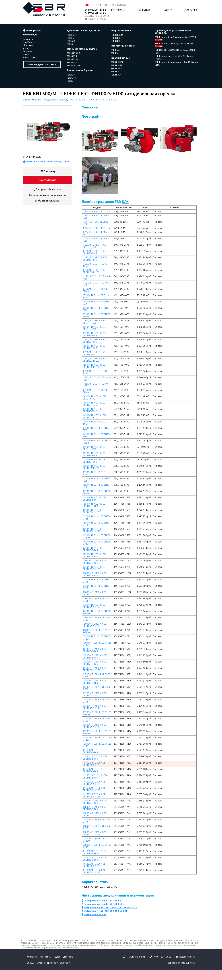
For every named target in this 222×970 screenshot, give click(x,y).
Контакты (118, 10)
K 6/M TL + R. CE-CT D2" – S (96, 211)
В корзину (47, 171)
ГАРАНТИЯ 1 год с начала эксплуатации (46, 161)
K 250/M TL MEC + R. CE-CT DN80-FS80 (95, 353)
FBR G (70, 44)
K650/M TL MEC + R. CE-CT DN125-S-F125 (94, 530)
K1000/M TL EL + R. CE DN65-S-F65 (97, 599)
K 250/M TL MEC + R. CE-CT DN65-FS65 (95, 340)
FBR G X (71, 41)
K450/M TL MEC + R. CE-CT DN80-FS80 (94, 410)
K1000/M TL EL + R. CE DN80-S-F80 (97, 618)
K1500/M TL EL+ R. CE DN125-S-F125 (97, 745)
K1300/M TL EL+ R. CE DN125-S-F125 (97, 738)
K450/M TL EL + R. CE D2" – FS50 (96, 422)
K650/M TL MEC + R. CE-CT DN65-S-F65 (94, 498)
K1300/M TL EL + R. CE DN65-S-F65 (97, 675)
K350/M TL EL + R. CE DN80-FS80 (96, 309)
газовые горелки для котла (82, 49)
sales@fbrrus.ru (97, 18)
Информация (30, 34)
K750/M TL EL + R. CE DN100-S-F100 (97, 612)
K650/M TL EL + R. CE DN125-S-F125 (97, 542)
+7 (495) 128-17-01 (95, 13)
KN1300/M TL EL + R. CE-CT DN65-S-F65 (95, 751)
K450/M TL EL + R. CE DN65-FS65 (96, 429)
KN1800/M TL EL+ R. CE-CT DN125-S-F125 (94, 871)
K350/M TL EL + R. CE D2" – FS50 (96, 296)
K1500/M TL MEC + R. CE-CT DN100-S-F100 (95, 694)
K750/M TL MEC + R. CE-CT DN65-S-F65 (94, 549)
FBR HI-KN (116, 74)
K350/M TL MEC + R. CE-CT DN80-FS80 (94, 347)
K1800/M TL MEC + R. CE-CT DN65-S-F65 (95, 801)
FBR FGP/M (72, 34)
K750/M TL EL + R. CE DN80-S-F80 (96, 587)
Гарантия (27, 51)
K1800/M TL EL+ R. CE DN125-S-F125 (97, 846)
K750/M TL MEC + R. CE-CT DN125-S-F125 (94, 606)
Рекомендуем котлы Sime (42, 64)
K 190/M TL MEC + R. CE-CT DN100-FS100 (95, 271)
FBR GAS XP (73, 59)
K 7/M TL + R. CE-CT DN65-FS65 (96, 233)
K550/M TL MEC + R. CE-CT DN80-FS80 (94, 460)
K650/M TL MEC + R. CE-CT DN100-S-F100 (94, 511)
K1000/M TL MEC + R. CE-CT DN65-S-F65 (95, 561)
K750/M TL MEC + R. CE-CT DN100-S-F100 (94, 568)
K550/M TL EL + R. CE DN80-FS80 (96, 486)
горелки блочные (120, 58)
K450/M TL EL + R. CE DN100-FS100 (97, 441)
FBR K (70, 80)
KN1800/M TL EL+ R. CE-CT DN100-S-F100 (94, 865)
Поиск (26, 54)
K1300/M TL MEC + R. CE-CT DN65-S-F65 (95, 650)
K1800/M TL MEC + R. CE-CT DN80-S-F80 (95, 808)
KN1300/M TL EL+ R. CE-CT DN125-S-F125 (94, 782)
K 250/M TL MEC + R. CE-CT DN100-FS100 (95, 359)
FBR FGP (71, 38)
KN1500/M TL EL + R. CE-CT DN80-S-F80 (95, 776)
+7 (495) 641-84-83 (95, 10)
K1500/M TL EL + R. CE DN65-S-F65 (97, 700)
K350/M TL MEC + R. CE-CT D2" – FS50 (94, 328)
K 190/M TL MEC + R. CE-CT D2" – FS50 (95, 246)
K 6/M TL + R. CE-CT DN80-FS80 (96, 223)
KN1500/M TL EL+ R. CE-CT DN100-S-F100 (94, 789)
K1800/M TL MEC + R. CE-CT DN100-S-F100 (95, 814)
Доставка (190, 10)
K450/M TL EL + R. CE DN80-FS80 (96, 435)
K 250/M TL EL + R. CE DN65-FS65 (97, 384)
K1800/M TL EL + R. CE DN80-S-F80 (97, 827)
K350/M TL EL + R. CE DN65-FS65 (96, 302)
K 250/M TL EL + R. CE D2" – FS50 (96, 372)
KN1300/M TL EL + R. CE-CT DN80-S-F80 (95, 757)
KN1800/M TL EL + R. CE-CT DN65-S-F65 (95, 852)
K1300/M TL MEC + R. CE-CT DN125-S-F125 (95, 707)
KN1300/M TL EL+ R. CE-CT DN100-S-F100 (94, 763)
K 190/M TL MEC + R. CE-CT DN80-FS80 (95, 258)
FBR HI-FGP (116, 65)
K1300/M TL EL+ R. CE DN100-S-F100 (97, 713)
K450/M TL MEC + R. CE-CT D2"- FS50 (94, 397)
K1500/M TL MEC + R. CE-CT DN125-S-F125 (95, 726)
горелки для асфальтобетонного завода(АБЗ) (173, 31)
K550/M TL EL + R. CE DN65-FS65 (96, 479)
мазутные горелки (121, 30)
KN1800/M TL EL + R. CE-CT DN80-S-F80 (95, 858)
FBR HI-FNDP (117, 62)
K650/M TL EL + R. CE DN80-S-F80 (96, 523)
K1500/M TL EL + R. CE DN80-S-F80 (97, 719)
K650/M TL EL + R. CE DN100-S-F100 (97, 536)
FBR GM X (71, 77)
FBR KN (114, 53)
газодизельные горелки (80, 70)
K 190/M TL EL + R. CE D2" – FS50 (96, 264)
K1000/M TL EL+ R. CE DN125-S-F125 (97, 643)
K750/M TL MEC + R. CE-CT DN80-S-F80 (94, 555)
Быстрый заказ (47, 180)
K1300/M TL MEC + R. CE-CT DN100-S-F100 (95, 669)
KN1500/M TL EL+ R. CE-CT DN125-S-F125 (94, 795)
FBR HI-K (115, 71)
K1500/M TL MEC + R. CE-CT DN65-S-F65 (95, 662)
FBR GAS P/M (73, 65)
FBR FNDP (115, 38)
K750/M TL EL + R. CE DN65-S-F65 (96, 580)
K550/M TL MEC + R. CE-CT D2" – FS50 (94, 448)
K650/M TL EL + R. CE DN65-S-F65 (96, 517)
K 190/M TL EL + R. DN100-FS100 (96, 290)
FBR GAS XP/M (74, 53)
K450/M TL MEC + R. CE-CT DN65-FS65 (94, 403)
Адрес (168, 10)
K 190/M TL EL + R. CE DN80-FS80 (97, 283)
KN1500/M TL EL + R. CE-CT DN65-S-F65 (95, 770)
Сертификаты (32, 30)
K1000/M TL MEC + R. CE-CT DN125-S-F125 (95, 625)
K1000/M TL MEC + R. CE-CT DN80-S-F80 (95, 574)
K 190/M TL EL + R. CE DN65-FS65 (97, 277)
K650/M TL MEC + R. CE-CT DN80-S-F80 (94, 504)
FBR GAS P (72, 56)
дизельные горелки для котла (83, 30)
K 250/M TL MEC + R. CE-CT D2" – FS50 (95, 321)
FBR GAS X (72, 62)
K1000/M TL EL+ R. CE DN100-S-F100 (97, 631)
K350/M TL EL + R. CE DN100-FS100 (97, 315)
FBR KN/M (116, 50)
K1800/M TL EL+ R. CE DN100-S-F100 (97, 839)
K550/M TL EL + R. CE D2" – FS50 (96, 473)
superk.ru (190, 962)
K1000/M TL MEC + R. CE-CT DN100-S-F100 (95, 593)
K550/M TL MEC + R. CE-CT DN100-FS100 (94, 467)
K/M (125, 201)
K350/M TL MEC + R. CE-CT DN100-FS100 (94, 366)
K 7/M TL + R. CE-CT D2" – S (96, 228)
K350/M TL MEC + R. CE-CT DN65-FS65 (94, 334)
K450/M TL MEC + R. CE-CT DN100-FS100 (94, 416)
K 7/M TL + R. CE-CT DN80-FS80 (96, 239)
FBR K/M (71, 74)
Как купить (144, 10)
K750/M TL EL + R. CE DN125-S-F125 (97, 637)
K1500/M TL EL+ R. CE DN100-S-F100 (97, 732)
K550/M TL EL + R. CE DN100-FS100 (97, 492)
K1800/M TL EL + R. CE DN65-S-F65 (97, 820)
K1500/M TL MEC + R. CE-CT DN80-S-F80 (95, 681)
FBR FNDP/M (117, 34)
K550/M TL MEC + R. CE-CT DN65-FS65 (94, 454)
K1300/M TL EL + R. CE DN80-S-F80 (97, 688)
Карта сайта (29, 57)
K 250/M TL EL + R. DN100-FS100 (96, 391)
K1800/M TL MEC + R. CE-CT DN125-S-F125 (95, 833)
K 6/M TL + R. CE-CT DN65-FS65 (96, 216)
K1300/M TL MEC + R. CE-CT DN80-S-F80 (95, 656)
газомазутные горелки (123, 46)
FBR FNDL (115, 41)
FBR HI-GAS (116, 68)
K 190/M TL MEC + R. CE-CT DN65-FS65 (95, 252)
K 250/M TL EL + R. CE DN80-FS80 (97, 378)
